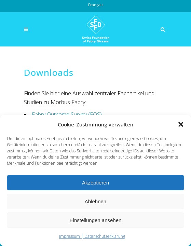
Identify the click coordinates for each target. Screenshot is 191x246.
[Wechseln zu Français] (96, 5)
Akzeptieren (95, 183)
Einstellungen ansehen (96, 220)
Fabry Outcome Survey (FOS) (67, 114)
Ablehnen (95, 201)
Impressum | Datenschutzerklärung (92, 236)
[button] (180, 124)
